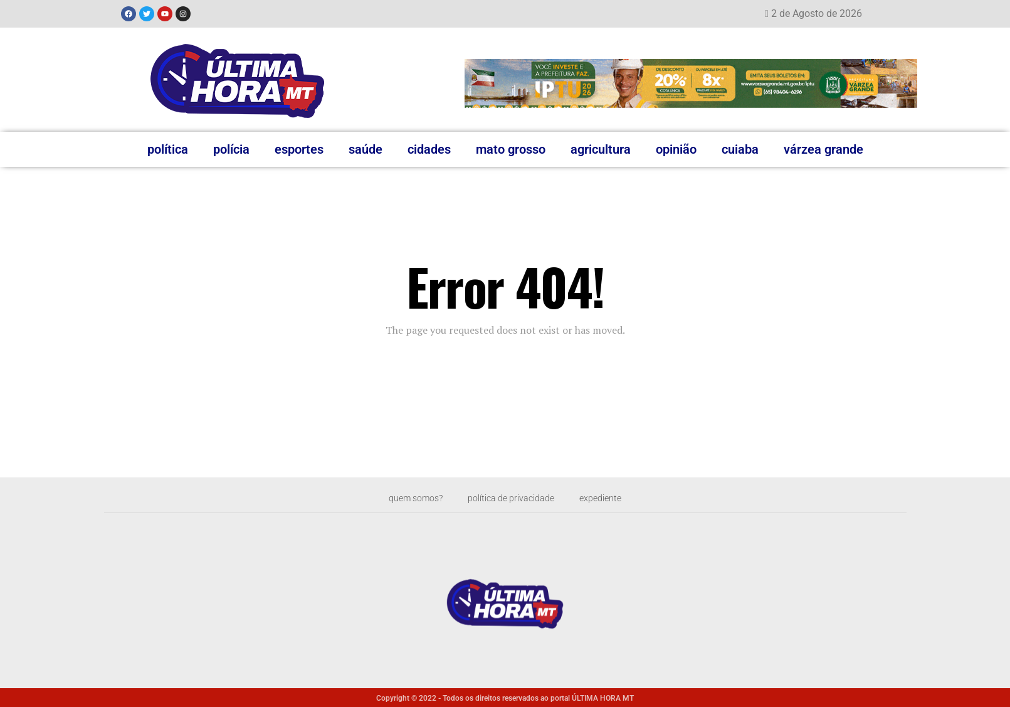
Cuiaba (740, 149)
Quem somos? (407, 498)
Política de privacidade (512, 498)
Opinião (676, 149)
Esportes (299, 149)
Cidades (429, 149)
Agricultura (601, 149)
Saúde (365, 149)
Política (167, 149)
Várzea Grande (823, 149)
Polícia (231, 149)
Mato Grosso (510, 149)
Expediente (611, 498)
